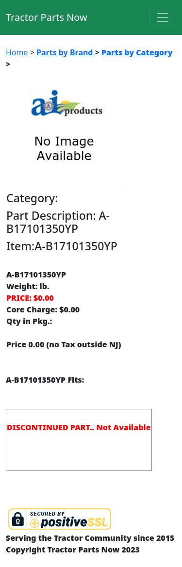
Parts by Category (137, 52)
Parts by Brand (65, 52)
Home (17, 52)
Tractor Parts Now (46, 17)
